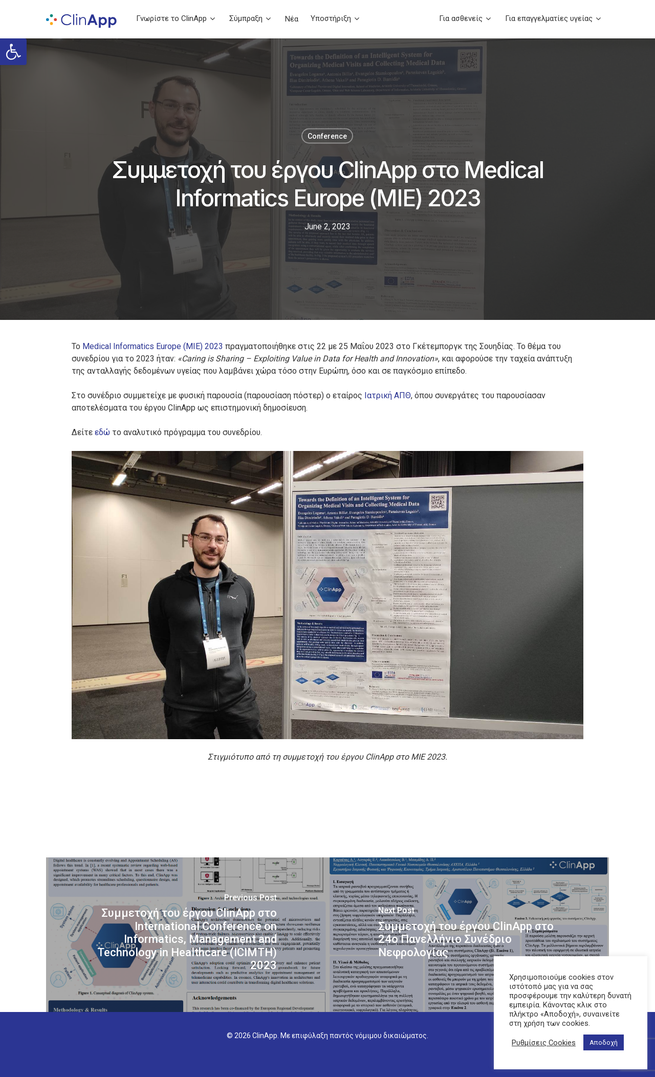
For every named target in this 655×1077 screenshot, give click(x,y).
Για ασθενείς (465, 19)
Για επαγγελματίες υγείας (553, 19)
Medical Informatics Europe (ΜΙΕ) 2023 (152, 346)
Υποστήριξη (335, 19)
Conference (327, 136)
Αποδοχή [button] (604, 1042)
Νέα (291, 19)
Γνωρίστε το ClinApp (175, 19)
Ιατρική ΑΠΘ (387, 395)
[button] (13, 51)
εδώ (102, 432)
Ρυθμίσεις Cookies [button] (544, 1042)
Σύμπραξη (250, 19)
